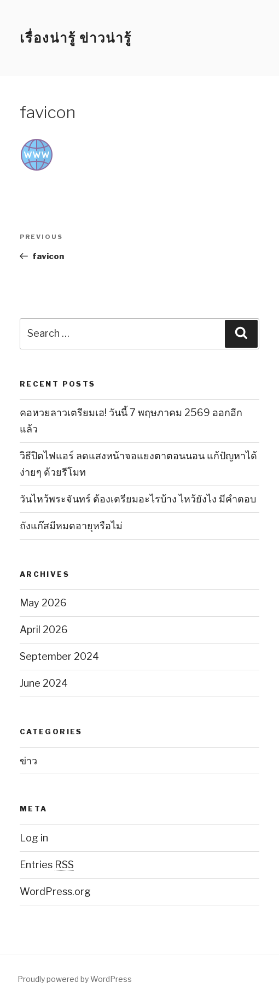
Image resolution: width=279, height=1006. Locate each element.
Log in (34, 838)
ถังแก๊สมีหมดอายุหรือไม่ (71, 525)
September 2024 (59, 656)
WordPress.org (55, 891)
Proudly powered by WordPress (75, 979)
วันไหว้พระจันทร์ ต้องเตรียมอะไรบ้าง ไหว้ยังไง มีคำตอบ (138, 499)
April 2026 (44, 629)
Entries (47, 864)
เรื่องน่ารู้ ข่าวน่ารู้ (76, 38)
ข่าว (28, 761)
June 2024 (44, 683)
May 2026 (43, 603)
